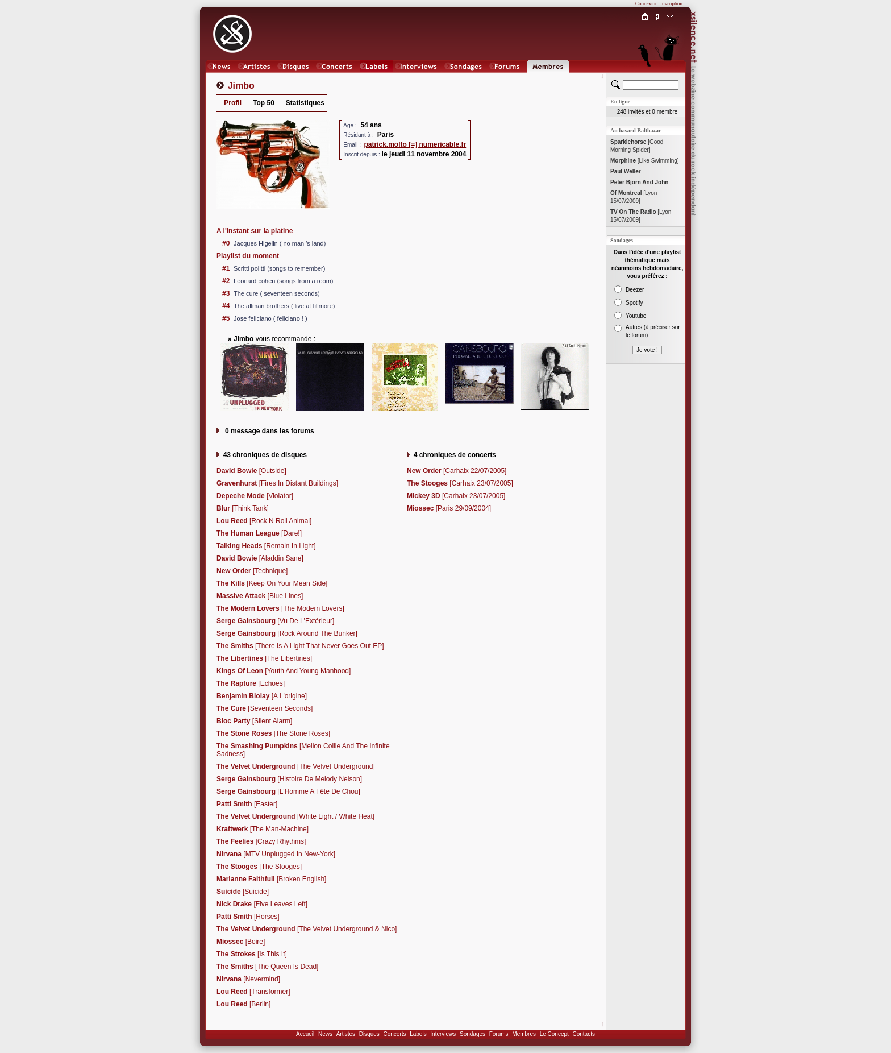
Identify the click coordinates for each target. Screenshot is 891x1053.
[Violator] (254, 496)
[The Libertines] (264, 658)
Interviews (443, 1034)
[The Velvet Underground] (295, 766)
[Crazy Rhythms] (261, 841)
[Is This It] (251, 954)
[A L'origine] (261, 696)
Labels (418, 1034)
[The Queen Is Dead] (267, 967)
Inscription (671, 3)
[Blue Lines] (259, 596)
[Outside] (251, 471)
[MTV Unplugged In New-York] (275, 854)
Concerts (394, 1034)
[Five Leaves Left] (261, 904)
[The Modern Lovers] (280, 608)
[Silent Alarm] (254, 721)
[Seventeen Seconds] (264, 708)
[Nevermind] (248, 979)
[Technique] (252, 571)
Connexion (646, 3)
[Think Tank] (242, 508)
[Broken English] (271, 879)
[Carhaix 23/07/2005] (460, 483)
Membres (524, 1034)
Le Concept (554, 1034)
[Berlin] (243, 1004)
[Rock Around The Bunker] (286, 633)
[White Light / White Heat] (295, 816)
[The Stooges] (259, 866)
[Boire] (240, 942)
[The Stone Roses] (273, 733)
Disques (369, 1034)
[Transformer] (253, 992)
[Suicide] (242, 892)
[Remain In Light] (266, 546)
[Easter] (246, 804)
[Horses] (248, 917)
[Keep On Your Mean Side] (271, 583)
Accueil (305, 1034)
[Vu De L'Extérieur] (275, 621)
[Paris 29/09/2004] (449, 508)
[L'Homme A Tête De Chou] (288, 791)
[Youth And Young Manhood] (283, 671)
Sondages (472, 1034)
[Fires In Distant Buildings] (277, 483)
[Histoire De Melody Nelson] (289, 779)
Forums (499, 1034)
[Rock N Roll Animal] (263, 521)
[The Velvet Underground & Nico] (306, 929)
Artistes (345, 1034)
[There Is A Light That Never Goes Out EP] (300, 646)
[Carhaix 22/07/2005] (456, 471)
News (325, 1034)
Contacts (583, 1034)
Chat (670, 77)
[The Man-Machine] (262, 829)
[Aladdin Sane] (259, 558)
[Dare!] (259, 533)
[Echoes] (250, 683)
